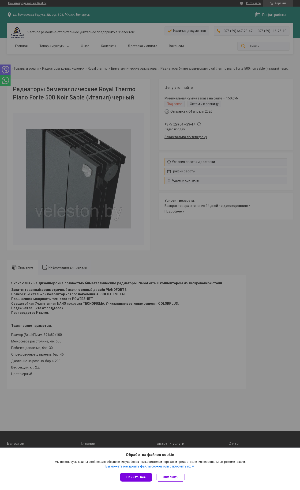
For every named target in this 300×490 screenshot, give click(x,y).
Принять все (136, 477)
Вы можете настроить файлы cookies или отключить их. (148, 466)
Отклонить (170, 477)
